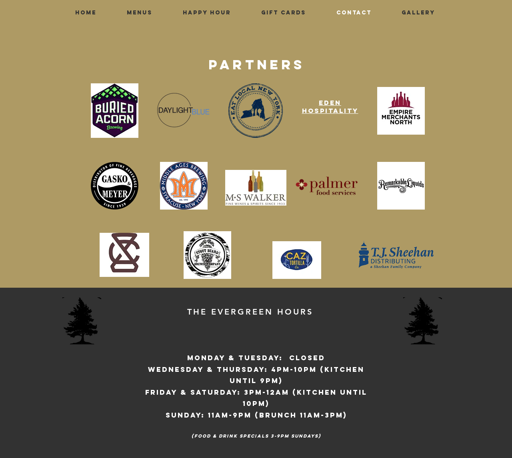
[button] (140, 13)
